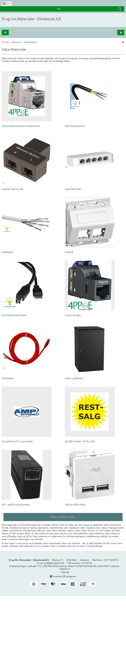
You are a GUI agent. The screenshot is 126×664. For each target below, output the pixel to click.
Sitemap (65, 572)
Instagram (69, 576)
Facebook (56, 576)
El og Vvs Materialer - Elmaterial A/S (31, 19)
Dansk (7, 3)
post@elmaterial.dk (54, 563)
